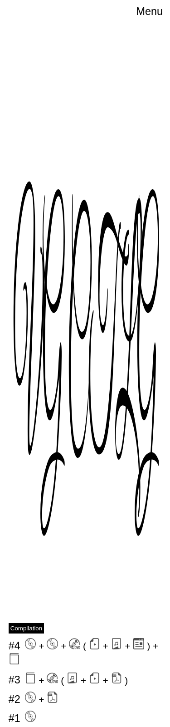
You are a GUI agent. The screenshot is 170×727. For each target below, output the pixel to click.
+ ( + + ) (68, 679)
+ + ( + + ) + (84, 651)
